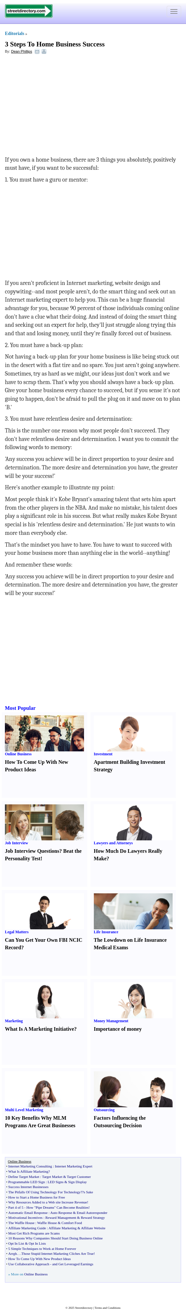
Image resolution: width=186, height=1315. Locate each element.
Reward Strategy (93, 1217)
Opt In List (16, 1243)
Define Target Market (23, 1177)
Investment (103, 754)
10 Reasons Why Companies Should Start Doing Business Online (55, 1238)
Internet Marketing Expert (74, 1166)
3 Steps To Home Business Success (55, 44)
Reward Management (60, 1217)
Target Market (52, 1177)
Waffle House (47, 1223)
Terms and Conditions (107, 1307)
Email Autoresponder (92, 1213)
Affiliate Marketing (63, 1228)
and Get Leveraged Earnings (72, 1264)
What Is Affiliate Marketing (28, 1171)
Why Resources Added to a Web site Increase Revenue (47, 1202)
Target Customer (79, 1177)
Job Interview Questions (32, 851)
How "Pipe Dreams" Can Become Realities (57, 1207)
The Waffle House (21, 1223)
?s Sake (87, 1192)
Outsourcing (104, 1110)
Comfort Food (71, 1223)
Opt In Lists (37, 1243)
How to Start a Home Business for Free (36, 1197)
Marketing (14, 1021)
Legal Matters (16, 932)
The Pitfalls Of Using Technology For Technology (44, 1192)
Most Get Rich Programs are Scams (33, 1233)
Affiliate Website (93, 1228)
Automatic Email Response (27, 1213)
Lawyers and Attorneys (113, 843)
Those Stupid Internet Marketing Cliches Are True (57, 1253)
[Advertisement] (58, 106)
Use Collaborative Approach (28, 1264)
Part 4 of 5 (15, 1207)
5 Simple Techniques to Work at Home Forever (42, 1249)
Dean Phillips (21, 51)
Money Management (111, 1021)
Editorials (14, 33)
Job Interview (16, 843)
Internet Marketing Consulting (30, 1166)
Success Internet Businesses (28, 1187)
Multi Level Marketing (24, 1110)
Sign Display (77, 1182)
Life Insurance (106, 932)
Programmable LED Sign (26, 1182)
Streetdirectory (84, 1307)
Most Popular (20, 708)
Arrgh (12, 1253)
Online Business (18, 754)
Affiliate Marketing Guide (27, 1228)
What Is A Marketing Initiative (39, 1029)
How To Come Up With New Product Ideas (39, 1259)
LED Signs (56, 1182)
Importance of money (118, 1029)
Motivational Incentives (25, 1217)
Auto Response (61, 1213)
